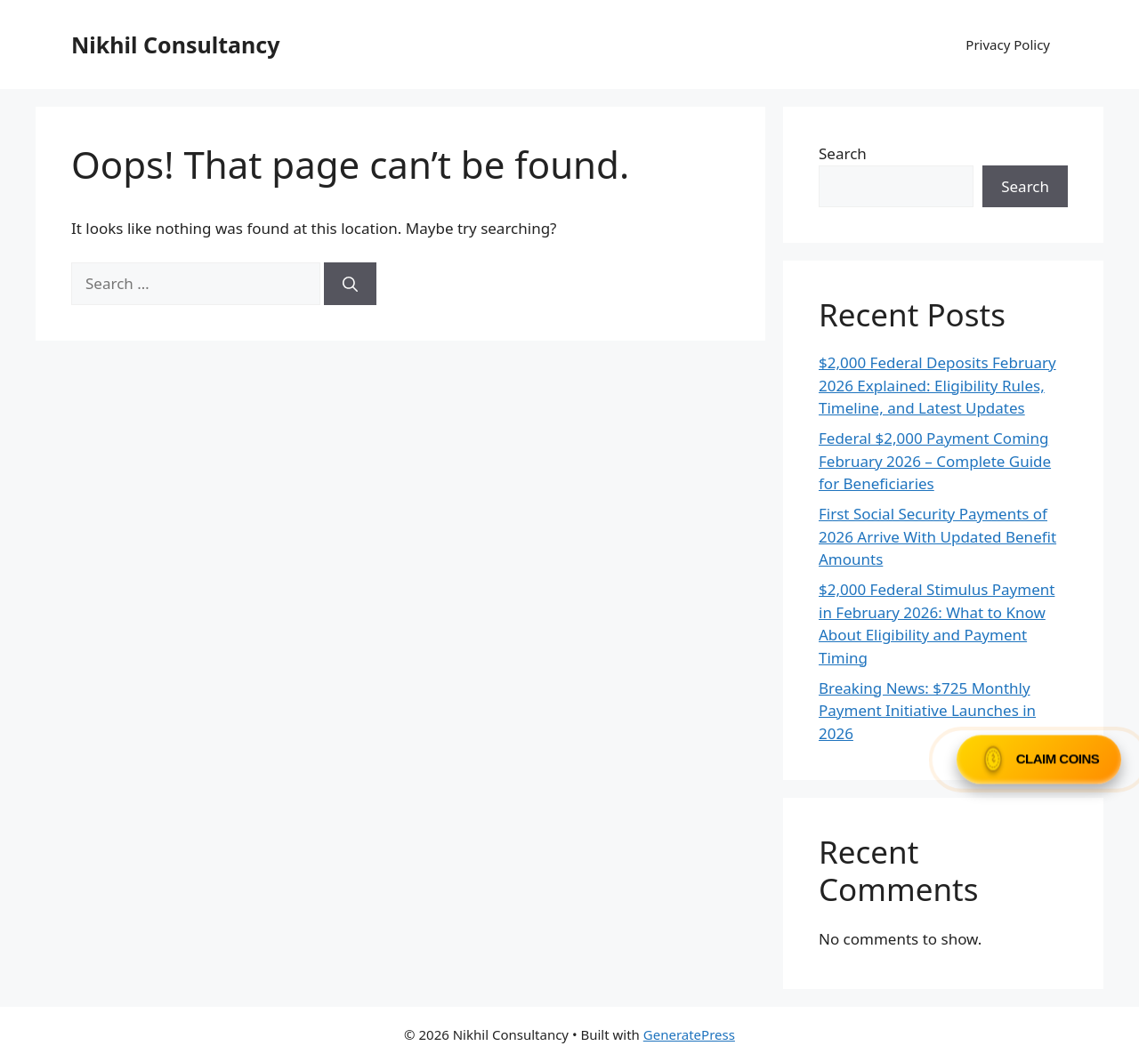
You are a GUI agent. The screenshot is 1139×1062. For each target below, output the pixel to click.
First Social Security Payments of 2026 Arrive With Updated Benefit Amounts (937, 536)
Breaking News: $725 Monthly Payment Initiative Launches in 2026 (927, 711)
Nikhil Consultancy (175, 44)
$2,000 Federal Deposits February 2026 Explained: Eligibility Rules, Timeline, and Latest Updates (937, 385)
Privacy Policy (1007, 44)
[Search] (350, 283)
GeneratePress (689, 1034)
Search (843, 153)
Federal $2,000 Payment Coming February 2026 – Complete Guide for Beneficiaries (935, 461)
